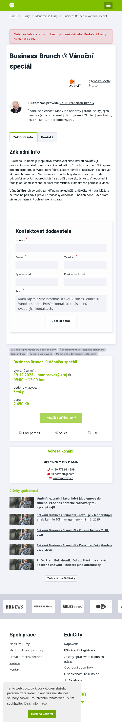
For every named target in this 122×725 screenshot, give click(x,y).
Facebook (73, 680)
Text (20, 291)
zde (31, 39)
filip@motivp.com (62, 474)
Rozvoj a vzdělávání (41, 353)
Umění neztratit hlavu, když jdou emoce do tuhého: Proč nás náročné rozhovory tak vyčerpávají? (69, 502)
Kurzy (26, 16)
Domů (13, 16)
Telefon (70, 257)
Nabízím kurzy (19, 644)
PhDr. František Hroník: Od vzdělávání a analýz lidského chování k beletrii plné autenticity (71, 562)
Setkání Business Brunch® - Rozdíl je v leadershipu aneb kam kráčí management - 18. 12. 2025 (74, 517)
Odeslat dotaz (61, 320)
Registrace (88, 650)
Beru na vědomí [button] (42, 714)
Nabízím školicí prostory (26, 650)
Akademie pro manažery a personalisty (33, 349)
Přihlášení (71, 650)
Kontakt (47, 137)
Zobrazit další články (61, 578)
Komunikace (18, 353)
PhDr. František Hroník (77, 103)
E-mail (21, 257)
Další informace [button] (35, 703)
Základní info (23, 137)
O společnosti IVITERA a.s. (82, 674)
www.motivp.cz (63, 478)
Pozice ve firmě (74, 274)
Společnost (23, 274)
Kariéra (14, 663)
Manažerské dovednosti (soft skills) (76, 353)
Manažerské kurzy (46, 16)
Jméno (21, 240)
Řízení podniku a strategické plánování (82, 349)
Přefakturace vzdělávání (26, 657)
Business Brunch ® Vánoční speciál (85, 16)
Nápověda (71, 644)
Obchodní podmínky (78, 667)
